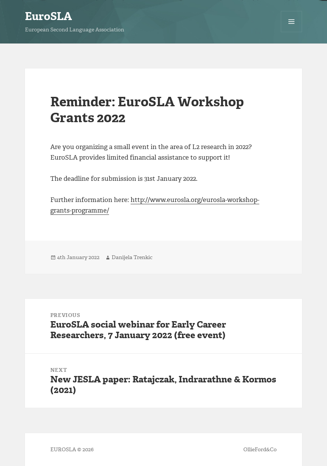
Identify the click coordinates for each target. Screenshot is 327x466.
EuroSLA (48, 16)
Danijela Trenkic (132, 257)
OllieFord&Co (260, 449)
